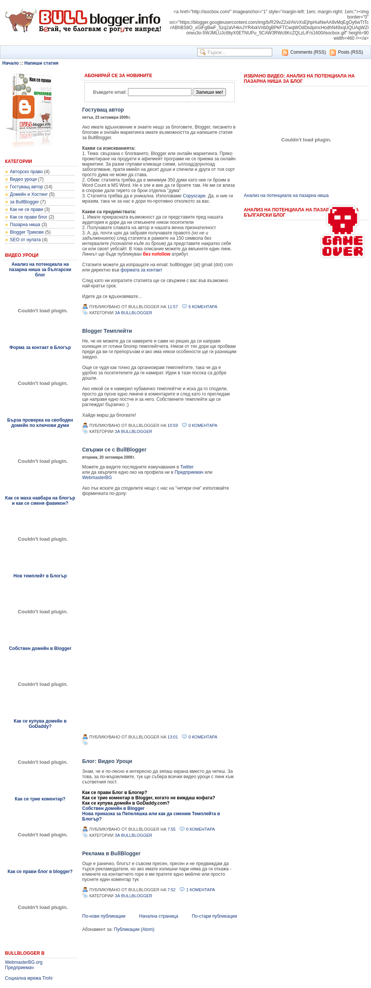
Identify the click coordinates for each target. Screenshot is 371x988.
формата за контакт (141, 270)
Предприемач (19, 967)
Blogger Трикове (27, 232)
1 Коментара (200, 889)
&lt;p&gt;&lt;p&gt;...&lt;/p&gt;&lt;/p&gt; (158, 614)
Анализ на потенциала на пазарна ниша (286, 195)
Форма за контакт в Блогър (40, 347)
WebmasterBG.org (23, 962)
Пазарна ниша (25, 224)
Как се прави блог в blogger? (40, 871)
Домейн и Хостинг (29, 194)
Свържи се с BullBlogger (114, 450)
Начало (10, 63)
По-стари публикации (214, 916)
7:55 (171, 829)
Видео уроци (23, 179)
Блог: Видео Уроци (107, 761)
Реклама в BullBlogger (111, 853)
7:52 (171, 889)
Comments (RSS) (308, 52)
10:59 (172, 425)
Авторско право (26, 171)
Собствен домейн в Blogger (40, 648)
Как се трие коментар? (40, 799)
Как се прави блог (28, 217)
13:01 (172, 737)
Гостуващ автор (26, 186)
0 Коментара (203, 425)
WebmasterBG (97, 477)
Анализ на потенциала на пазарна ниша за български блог (40, 270)
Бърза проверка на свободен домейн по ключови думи (40, 422)
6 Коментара (203, 306)
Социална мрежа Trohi (29, 978)
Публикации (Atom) (134, 929)
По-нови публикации (103, 916)
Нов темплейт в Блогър (40, 576)
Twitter (186, 467)
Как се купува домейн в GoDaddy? (40, 723)
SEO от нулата (25, 239)
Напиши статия (41, 63)
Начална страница (158, 916)
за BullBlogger (24, 202)
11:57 (172, 306)
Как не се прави (26, 209)
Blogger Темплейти (107, 331)
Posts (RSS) (350, 52)
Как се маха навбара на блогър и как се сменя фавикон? (40, 500)
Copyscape (194, 196)
